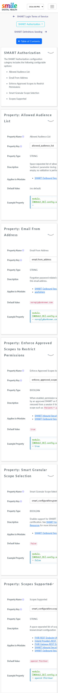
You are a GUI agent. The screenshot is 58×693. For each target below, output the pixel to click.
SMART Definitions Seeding (30, 31)
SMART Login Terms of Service (30, 16)
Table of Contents (29, 41)
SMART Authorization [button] (29, 24)
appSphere (40, 292)
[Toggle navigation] (52, 7)
